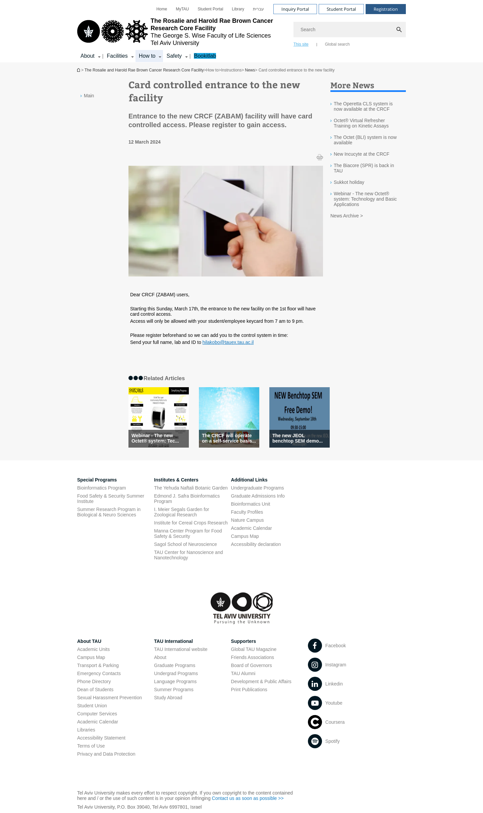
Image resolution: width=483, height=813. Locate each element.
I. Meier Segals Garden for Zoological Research (181, 512)
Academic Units (93, 649)
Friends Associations (252, 657)
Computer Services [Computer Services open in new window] (97, 713)
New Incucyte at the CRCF (361, 154)
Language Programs (175, 681)
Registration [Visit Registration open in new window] (386, 9)
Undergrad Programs (176, 673)
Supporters (243, 641)
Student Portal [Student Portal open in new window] (210, 9)
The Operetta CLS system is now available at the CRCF (363, 106)
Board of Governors (251, 665)
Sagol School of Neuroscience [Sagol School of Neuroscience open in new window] (185, 544)
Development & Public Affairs (261, 681)
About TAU (89, 641)
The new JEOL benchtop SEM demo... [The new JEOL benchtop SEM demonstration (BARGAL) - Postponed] (297, 438)
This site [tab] (301, 44)
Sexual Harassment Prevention (109, 697)
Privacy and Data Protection (106, 754)
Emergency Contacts (99, 673)
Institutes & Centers (176, 479)
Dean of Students (95, 689)
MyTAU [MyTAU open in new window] (182, 9)
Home (161, 9)
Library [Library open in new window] (238, 9)
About (160, 657)
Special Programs (97, 479)
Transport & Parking (98, 665)
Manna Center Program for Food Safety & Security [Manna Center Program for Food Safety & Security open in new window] (188, 533)
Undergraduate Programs (257, 488)
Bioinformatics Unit (250, 504)
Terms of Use (91, 746)
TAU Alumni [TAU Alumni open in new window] (243, 673)
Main (89, 95)
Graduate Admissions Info (258, 496)
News (250, 70)
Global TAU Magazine (254, 649)
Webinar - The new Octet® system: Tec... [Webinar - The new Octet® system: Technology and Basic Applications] (155, 438)
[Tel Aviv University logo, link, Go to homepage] (182, 32)
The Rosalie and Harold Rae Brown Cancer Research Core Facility (79, 70)
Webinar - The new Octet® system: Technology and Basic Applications (365, 199)
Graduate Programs (174, 665)
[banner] (241, 31)
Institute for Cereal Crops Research (190, 522)
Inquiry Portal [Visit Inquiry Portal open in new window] (295, 9)
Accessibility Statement (101, 738)
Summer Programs (173, 689)
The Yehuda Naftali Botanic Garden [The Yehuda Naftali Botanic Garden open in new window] (191, 488)
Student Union (92, 705)
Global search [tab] (337, 44)
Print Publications (249, 689)
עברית (258, 9)
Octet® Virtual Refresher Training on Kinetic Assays (361, 123)
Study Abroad (168, 697)
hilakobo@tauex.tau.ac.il (228, 342)
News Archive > (346, 215)
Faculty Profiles (247, 512)
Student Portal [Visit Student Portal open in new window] (341, 9)
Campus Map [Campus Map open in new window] (245, 536)
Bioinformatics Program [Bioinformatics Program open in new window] (101, 488)
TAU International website (180, 649)
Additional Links (249, 479)
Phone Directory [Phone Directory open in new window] (94, 681)
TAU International (173, 641)
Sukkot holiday (349, 182)
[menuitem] (161, 9)
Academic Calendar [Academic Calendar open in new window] (251, 528)
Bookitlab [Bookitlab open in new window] (205, 56)
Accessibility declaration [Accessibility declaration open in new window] (256, 544)
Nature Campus (247, 520)
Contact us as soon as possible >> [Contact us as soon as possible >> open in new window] (248, 798)
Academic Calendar (97, 721)
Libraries (86, 729)
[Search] (349, 29)
